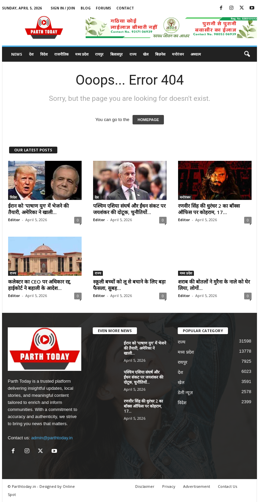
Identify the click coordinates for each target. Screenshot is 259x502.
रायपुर (99, 54)
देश (31, 54)
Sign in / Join (63, 8)
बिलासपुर (116, 54)
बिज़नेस (160, 54)
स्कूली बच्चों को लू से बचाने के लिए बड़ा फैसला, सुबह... (129, 284)
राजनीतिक (61, 54)
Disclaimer (144, 486)
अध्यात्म (196, 54)
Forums (103, 8)
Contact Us (227, 486)
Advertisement (196, 486)
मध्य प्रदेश (81, 54)
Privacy (168, 486)
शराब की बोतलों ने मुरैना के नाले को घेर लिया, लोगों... (214, 284)
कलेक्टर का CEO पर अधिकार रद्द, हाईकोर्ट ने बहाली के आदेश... (39, 284)
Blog (86, 8)
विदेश (44, 54)
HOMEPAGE (148, 120)
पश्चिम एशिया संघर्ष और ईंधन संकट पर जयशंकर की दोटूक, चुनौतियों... (129, 208)
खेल (145, 54)
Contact (125, 8)
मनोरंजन (178, 54)
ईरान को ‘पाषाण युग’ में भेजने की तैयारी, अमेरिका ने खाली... (38, 208)
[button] (246, 54)
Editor (14, 219)
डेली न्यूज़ (185, 392)
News (16, 54)
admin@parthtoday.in (52, 437)
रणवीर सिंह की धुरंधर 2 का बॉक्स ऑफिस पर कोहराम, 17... (209, 208)
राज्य (133, 54)
